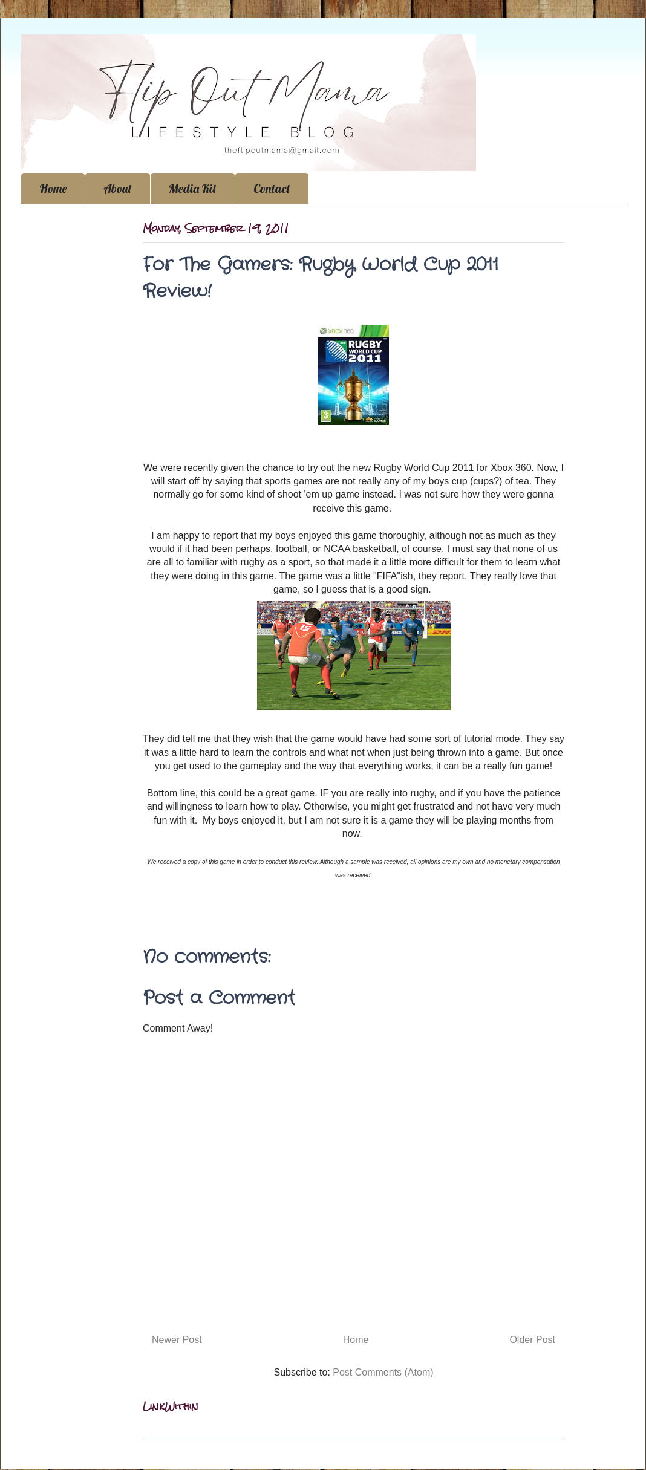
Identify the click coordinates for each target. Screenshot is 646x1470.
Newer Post (177, 1340)
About (117, 188)
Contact (271, 188)
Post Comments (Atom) (383, 1372)
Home (53, 188)
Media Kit (193, 188)
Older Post (532, 1340)
